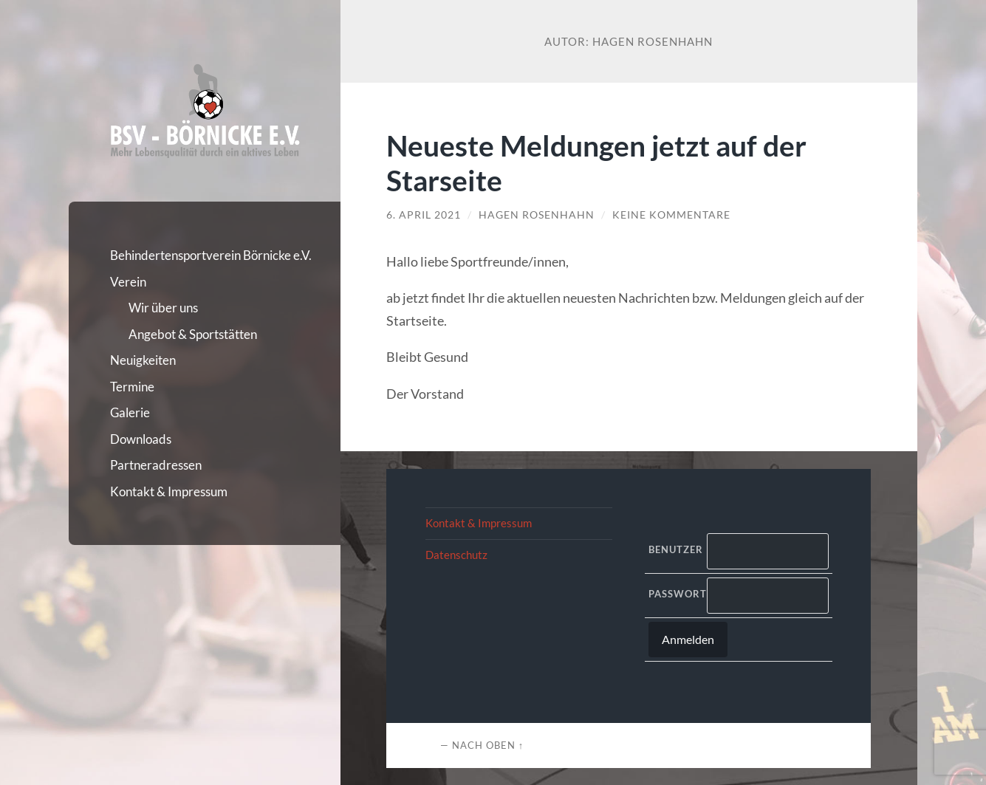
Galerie (130, 412)
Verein (128, 281)
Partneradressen (156, 465)
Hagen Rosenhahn (537, 215)
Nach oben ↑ (488, 745)
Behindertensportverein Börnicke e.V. (211, 255)
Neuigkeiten (143, 360)
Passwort (673, 594)
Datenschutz (456, 554)
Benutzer (673, 549)
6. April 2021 (423, 215)
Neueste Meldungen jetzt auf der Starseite (596, 162)
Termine (132, 386)
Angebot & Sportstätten (193, 334)
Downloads (140, 439)
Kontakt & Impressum (168, 491)
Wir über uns (163, 307)
